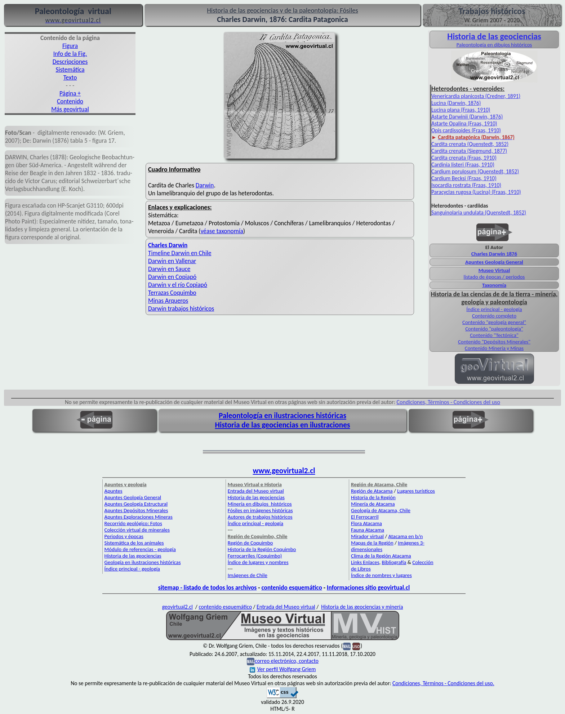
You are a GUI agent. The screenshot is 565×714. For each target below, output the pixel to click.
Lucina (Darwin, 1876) (456, 102)
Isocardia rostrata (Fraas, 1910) (466, 185)
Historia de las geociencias (132, 556)
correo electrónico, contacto (287, 660)
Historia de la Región (373, 497)
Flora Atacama (366, 523)
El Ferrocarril (365, 517)
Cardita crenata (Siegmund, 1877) (469, 150)
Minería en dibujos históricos (260, 504)
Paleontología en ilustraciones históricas (282, 415)
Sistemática (70, 70)
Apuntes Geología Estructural (136, 504)
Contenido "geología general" (494, 322)
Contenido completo (494, 315)
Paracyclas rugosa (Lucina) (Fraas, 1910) (476, 192)
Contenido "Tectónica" (494, 335)
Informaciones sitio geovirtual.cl (368, 587)
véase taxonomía (222, 231)
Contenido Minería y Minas (494, 348)
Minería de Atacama (373, 504)
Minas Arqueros (168, 301)
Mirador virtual (367, 536)
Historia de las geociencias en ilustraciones (282, 425)
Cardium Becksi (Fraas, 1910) (464, 178)
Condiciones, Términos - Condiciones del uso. (443, 683)
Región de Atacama (372, 491)
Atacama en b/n (405, 536)
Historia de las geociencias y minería (362, 606)
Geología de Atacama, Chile (380, 510)
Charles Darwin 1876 (494, 253)
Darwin (205, 185)
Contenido (70, 101)
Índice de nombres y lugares (381, 575)
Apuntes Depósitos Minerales (136, 510)
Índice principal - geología (494, 309)
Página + (70, 93)
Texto (70, 77)
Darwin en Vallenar (172, 261)
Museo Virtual (494, 270)
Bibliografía (394, 562)
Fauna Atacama (367, 530)
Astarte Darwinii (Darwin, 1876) (467, 116)
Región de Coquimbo (250, 543)
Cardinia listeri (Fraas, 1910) (462, 164)
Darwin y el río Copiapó (177, 285)
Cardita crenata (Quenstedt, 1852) (469, 144)
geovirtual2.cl (177, 606)
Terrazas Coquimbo (172, 293)
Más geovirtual (70, 109)
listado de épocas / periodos (494, 277)
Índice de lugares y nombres (258, 562)
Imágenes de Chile (247, 575)
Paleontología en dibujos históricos (494, 44)
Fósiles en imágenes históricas (260, 510)
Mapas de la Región (372, 543)
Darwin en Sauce (169, 269)
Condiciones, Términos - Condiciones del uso (449, 402)
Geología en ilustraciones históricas (142, 562)
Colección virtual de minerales (137, 530)
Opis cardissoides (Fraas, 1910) (466, 130)
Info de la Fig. (70, 54)
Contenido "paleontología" (494, 328)
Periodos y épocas (123, 536)
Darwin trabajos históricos (181, 308)
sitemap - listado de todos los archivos (207, 587)
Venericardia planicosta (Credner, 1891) (475, 96)
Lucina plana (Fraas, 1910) (460, 109)
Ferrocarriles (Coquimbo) (255, 556)
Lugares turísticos (416, 491)
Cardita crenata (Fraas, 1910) (464, 157)
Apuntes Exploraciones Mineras (138, 517)
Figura (70, 46)
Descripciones (70, 62)
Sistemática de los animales (134, 543)
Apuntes (113, 491)
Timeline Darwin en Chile (180, 253)
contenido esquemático (291, 587)
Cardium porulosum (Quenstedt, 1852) (475, 171)
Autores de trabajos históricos (260, 517)
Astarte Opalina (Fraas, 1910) (464, 123)
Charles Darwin (167, 245)
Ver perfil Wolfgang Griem (283, 669)
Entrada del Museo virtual (256, 491)
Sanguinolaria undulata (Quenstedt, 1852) (478, 212)
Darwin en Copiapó (172, 277)
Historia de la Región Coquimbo (262, 549)
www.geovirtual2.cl (284, 470)
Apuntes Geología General (132, 497)
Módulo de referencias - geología (140, 549)
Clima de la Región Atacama (381, 556)
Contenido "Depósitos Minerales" (494, 341)
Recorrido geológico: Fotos (133, 523)
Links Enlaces (365, 562)
